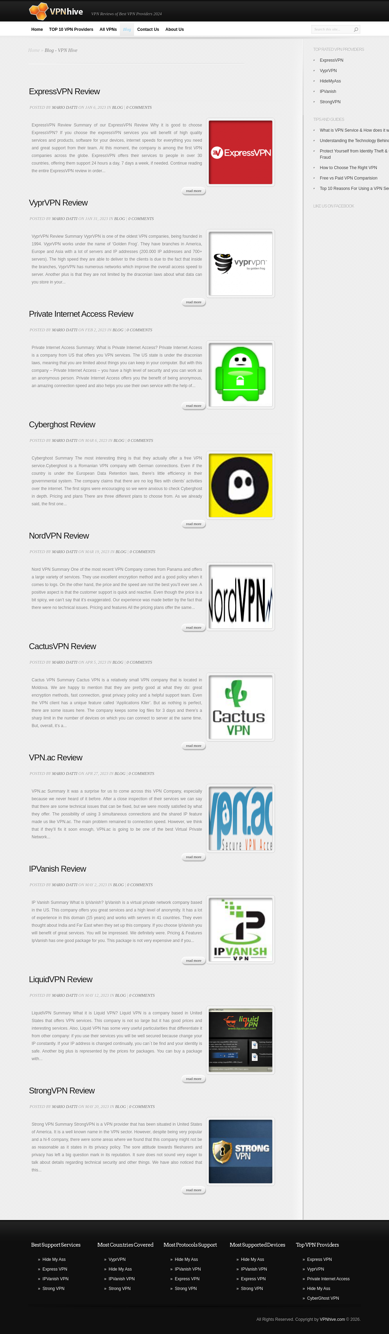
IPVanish (328, 91)
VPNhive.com (332, 1319)
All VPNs (108, 29)
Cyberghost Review (62, 424)
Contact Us (148, 29)
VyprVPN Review (58, 202)
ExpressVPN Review (64, 91)
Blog (127, 29)
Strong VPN (53, 1288)
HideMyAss (330, 81)
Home (37, 29)
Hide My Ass (54, 1259)
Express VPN (55, 1269)
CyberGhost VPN (323, 1298)
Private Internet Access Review (81, 314)
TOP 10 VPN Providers (71, 29)
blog (117, 107)
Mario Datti (64, 107)
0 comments (139, 107)
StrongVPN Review (62, 1090)
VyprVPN (328, 70)
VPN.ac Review (55, 757)
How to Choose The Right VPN (348, 167)
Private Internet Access (328, 1278)
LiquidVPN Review (60, 979)
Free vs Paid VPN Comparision (349, 178)
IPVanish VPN (56, 1278)
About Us (175, 29)
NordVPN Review (59, 535)
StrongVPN (330, 101)
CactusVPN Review (62, 646)
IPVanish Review (57, 868)
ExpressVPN (332, 60)
